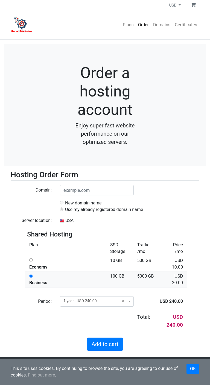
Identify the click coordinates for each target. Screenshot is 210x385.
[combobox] (97, 301)
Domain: (44, 190)
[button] (193, 5)
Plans (128, 24)
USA (67, 220)
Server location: (37, 220)
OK (193, 368)
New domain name (81, 203)
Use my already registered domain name (101, 209)
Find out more (41, 375)
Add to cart (105, 344)
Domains (161, 24)
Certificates (186, 24)
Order (143, 24)
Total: (143, 317)
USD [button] (173, 5)
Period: (45, 301)
